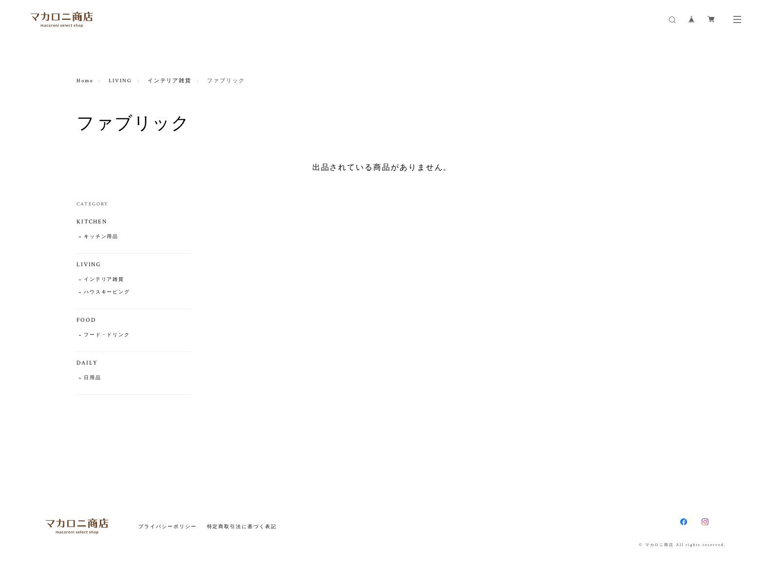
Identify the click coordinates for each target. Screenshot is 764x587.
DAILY (87, 363)
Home (85, 80)
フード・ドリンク (107, 335)
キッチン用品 (101, 237)
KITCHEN (91, 221)
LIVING (120, 80)
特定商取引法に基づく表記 (242, 526)
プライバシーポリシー (167, 526)
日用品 (92, 378)
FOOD (86, 320)
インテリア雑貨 (169, 80)
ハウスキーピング (107, 292)
